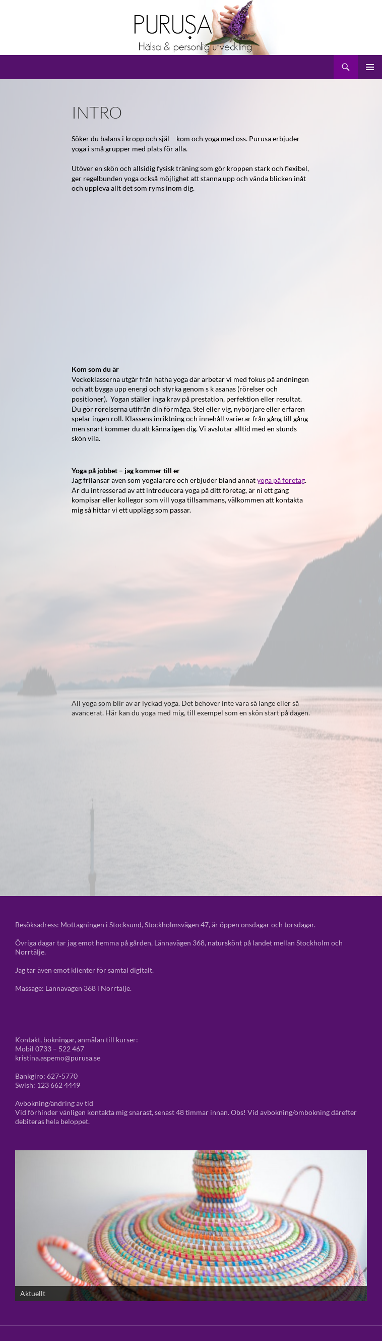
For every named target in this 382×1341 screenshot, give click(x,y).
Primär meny (370, 67)
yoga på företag (281, 480)
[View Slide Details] (191, 1225)
